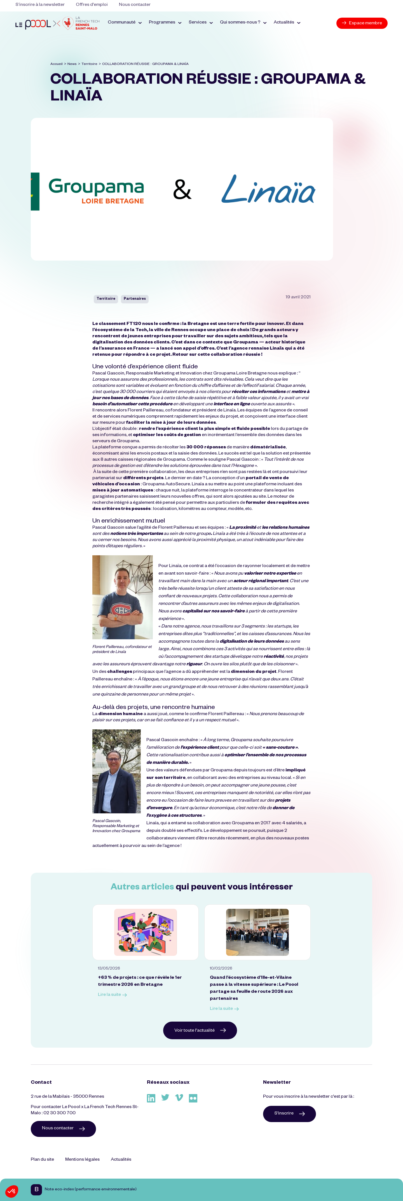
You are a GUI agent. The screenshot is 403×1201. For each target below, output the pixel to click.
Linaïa (276, 349)
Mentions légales (82, 1160)
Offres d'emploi (92, 5)
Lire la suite (112, 995)
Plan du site (42, 1160)
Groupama (245, 342)
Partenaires (135, 299)
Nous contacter (135, 5)
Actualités (121, 1160)
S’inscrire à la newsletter (40, 5)
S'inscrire (289, 1113)
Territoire (89, 64)
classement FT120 (119, 324)
